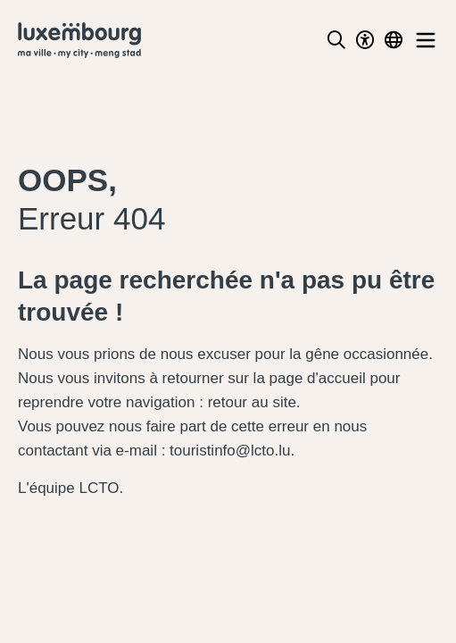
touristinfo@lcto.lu (230, 450)
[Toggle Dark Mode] (365, 40)
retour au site (252, 402)
